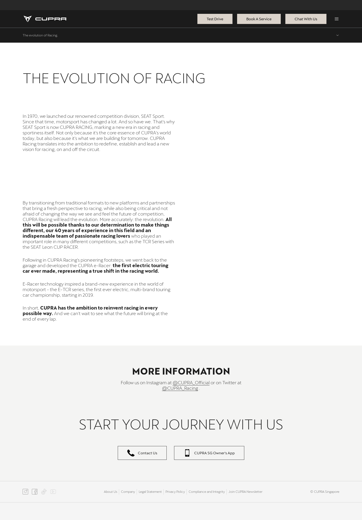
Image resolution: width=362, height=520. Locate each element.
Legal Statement (150, 491)
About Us (110, 491)
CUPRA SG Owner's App (209, 453)
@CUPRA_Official (191, 382)
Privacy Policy (175, 491)
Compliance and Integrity (207, 491)
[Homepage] (45, 19)
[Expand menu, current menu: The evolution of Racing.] (181, 35)
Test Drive (215, 19)
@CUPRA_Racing (180, 388)
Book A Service (259, 19)
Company (128, 491)
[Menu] (336, 19)
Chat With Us (306, 19)
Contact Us (142, 453)
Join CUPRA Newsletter (245, 491)
